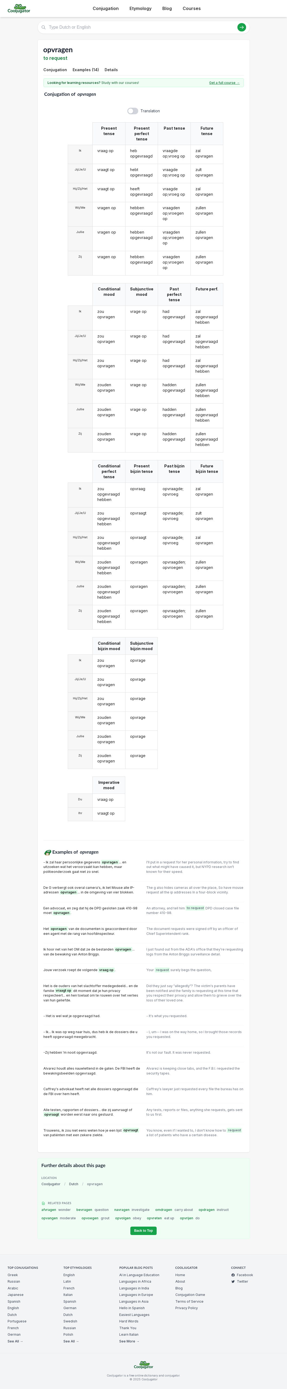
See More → (129, 1341)
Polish (68, 1334)
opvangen (58, 1218)
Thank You (127, 1328)
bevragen (92, 1210)
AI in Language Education (139, 1275)
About (180, 1281)
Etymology (140, 8)
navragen (132, 1210)
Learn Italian (128, 1334)
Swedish (70, 1321)
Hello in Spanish (132, 1308)
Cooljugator (50, 1184)
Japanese (16, 1295)
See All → (15, 1341)
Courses (192, 8)
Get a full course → (224, 83)
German (14, 1334)
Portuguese (17, 1321)
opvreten (160, 1218)
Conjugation (106, 8)
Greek (13, 1275)
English (13, 1308)
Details (111, 69)
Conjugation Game (190, 1295)
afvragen (56, 1210)
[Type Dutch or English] (143, 27)
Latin (67, 1281)
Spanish (14, 1301)
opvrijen (190, 1218)
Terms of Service (189, 1301)
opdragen (214, 1210)
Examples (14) (86, 69)
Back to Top (143, 1231)
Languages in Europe (136, 1295)
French (13, 1328)
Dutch (73, 1184)
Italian (68, 1295)
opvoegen (95, 1218)
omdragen (174, 1210)
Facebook (242, 1275)
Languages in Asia (134, 1301)
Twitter (239, 1281)
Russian (14, 1281)
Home (180, 1275)
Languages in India (134, 1288)
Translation (150, 111)
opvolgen (128, 1218)
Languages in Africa (135, 1281)
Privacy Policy (186, 1308)
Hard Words (128, 1321)
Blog (167, 8)
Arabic (13, 1288)
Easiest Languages (134, 1315)
